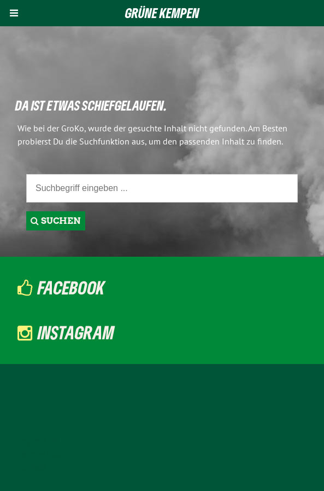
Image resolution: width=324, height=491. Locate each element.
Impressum (38, 440)
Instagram (76, 332)
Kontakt (31, 466)
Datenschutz (40, 453)
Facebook (71, 287)
